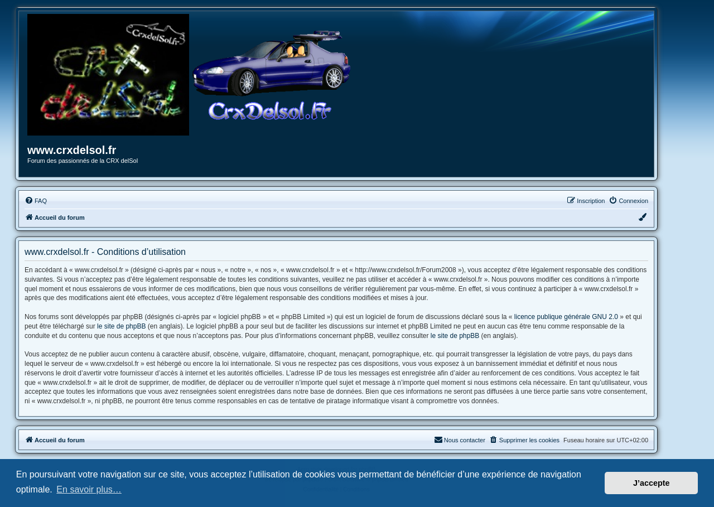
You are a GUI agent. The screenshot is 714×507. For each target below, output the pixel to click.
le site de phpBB (121, 326)
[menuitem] (36, 200)
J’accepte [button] (651, 483)
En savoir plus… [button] (89, 489)
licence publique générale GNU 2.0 (566, 317)
